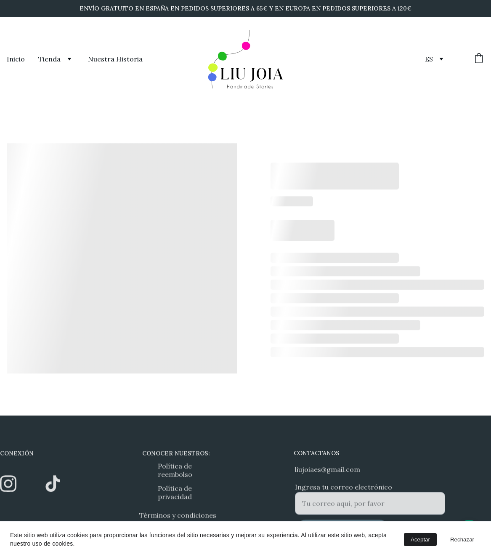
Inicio (16, 59)
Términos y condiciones (177, 516)
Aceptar (420, 539)
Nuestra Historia (115, 59)
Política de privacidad (175, 493)
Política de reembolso (175, 471)
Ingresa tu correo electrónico (343, 490)
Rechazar (462, 539)
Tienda (49, 59)
